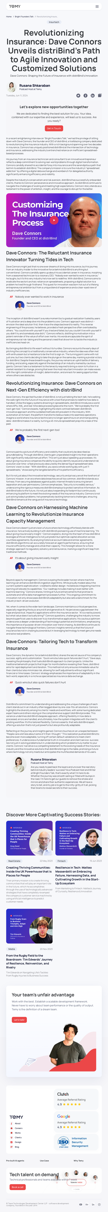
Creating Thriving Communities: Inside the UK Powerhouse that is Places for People (29, 871)
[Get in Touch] (54, 128)
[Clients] (32, 1137)
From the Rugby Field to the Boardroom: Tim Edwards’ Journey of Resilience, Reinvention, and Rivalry (29, 961)
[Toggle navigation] (96, 6)
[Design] (32, 1142)
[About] (32, 1123)
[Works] (32, 1133)
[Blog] (32, 1147)
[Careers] (32, 1128)
